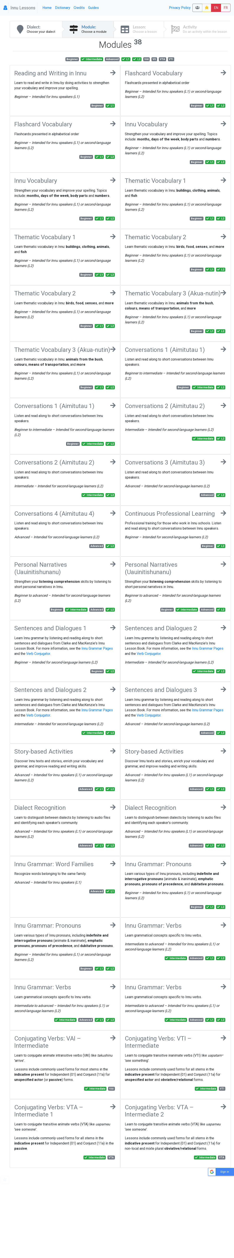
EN (216, 8)
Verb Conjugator (38, 654)
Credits (79, 8)
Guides (93, 8)
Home (47, 8)
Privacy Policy (180, 8)
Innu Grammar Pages (97, 648)
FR (226, 8)
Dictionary (62, 8)
